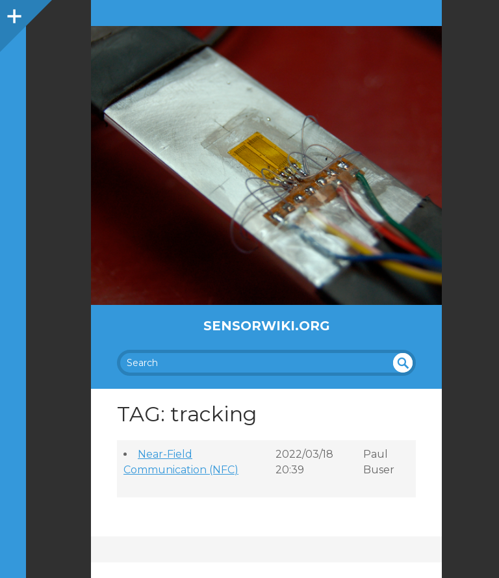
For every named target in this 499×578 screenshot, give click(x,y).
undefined (403, 363)
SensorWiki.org (266, 326)
